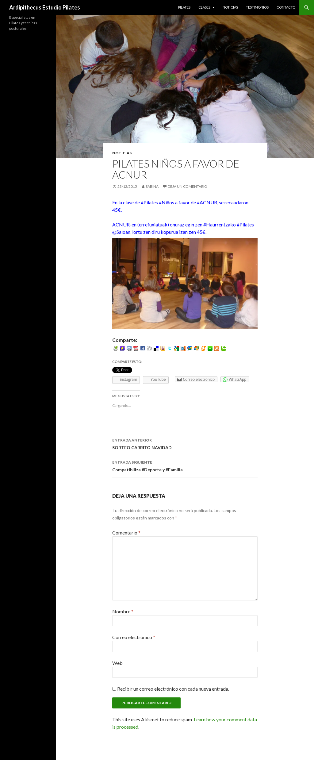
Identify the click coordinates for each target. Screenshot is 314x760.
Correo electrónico (133, 637)
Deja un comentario (187, 186)
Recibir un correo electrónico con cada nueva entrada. (173, 689)
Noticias (230, 7)
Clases (204, 7)
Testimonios (257, 7)
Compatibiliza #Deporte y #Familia (185, 465)
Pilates (184, 7)
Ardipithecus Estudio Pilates (44, 7)
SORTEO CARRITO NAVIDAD (185, 443)
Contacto (286, 7)
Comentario (126, 532)
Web (117, 663)
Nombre (122, 611)
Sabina (152, 186)
